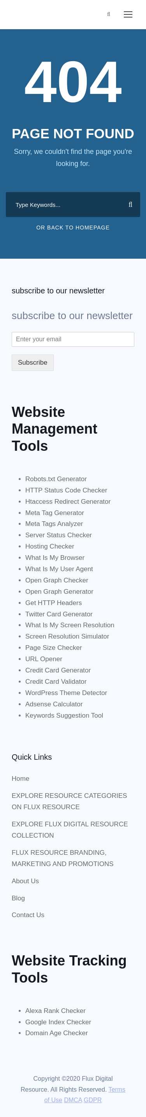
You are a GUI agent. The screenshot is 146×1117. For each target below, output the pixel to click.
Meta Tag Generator (54, 513)
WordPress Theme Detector (66, 693)
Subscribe (32, 362)
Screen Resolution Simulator (67, 636)
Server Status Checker (58, 535)
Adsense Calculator (54, 704)
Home (20, 778)
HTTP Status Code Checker (66, 490)
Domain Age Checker (56, 1033)
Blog (18, 898)
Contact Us (28, 915)
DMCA (73, 1100)
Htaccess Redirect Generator (68, 501)
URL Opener (43, 659)
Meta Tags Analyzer (54, 524)
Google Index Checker (58, 1022)
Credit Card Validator (55, 681)
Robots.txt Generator (56, 479)
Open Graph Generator (59, 591)
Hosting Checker (49, 546)
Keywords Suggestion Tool (64, 715)
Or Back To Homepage (73, 227)
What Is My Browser (54, 557)
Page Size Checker (53, 647)
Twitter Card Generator (59, 614)
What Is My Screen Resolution (69, 625)
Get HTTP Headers (53, 603)
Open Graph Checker (56, 580)
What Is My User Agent (59, 569)
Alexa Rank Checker (55, 1011)
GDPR (93, 1100)
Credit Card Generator (58, 670)
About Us (25, 881)
